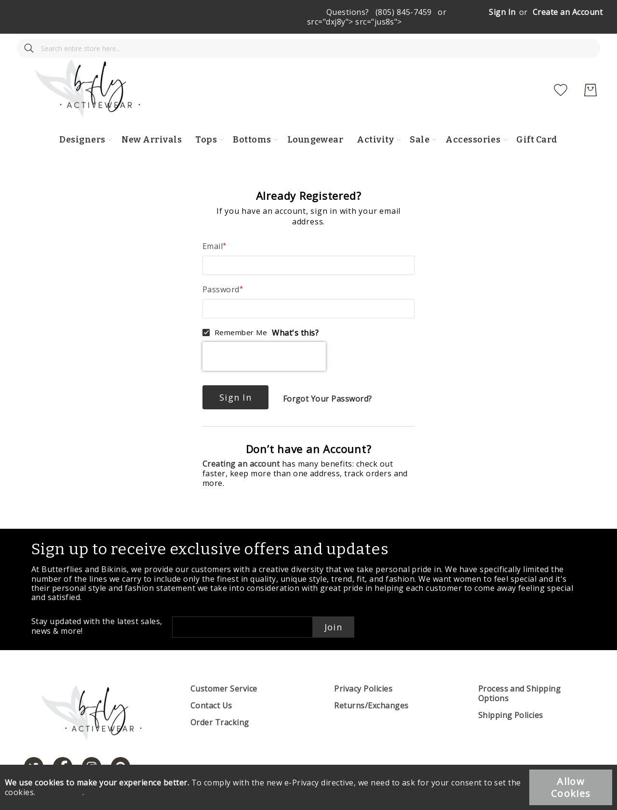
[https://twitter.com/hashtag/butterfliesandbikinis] (33, 747)
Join (333, 608)
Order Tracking (219, 703)
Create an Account (568, 12)
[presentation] (264, 337)
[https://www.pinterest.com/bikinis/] (120, 747)
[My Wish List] (560, 70)
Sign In (502, 12)
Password (221, 270)
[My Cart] (590, 70)
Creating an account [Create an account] (242, 444)
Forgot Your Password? (327, 379)
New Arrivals (151, 120)
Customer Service (223, 669)
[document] (308, 787)
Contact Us (211, 686)
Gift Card (536, 120)
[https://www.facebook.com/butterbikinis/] (62, 747)
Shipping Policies (510, 696)
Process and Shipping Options (519, 674)
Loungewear (315, 120)
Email (212, 227)
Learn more (60, 792)
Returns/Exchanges (371, 686)
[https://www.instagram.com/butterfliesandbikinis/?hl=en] (91, 747)
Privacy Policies (363, 669)
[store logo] (315, 71)
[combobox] (84, 70)
